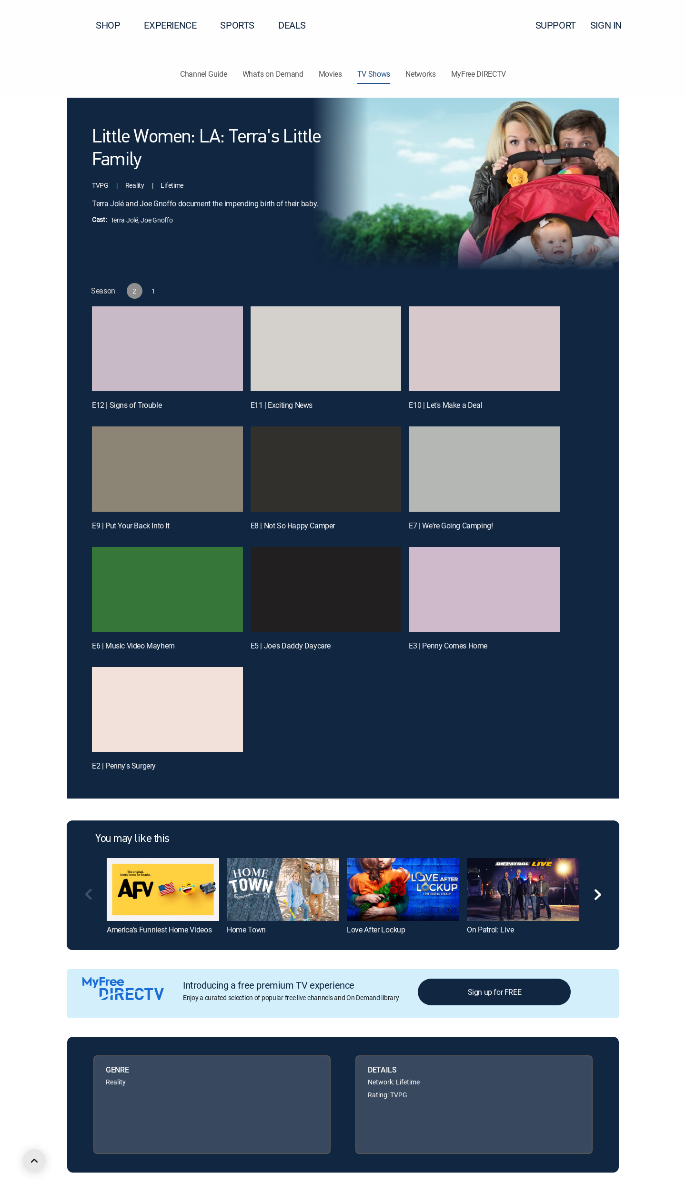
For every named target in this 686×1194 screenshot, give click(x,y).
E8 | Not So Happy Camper (293, 525)
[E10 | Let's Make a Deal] (484, 348)
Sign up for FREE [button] (495, 992)
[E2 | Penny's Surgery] (167, 709)
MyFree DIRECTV (478, 74)
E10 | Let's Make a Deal (445, 405)
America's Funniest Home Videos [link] (159, 929)
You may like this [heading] (132, 839)
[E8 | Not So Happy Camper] (326, 468)
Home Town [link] (246, 929)
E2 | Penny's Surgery (124, 765)
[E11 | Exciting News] (326, 348)
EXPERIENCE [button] (176, 25)
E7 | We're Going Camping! (451, 525)
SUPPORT (555, 25)
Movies (330, 74)
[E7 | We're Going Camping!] (484, 468)
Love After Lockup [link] (376, 929)
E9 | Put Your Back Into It (131, 525)
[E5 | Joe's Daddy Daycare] (326, 589)
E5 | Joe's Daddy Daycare (291, 645)
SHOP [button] (113, 25)
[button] (662, 25)
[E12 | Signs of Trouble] (167, 348)
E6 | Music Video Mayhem (133, 645)
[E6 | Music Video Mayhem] (167, 589)
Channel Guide (203, 74)
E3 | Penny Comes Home (448, 645)
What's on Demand (272, 74)
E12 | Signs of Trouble (126, 405)
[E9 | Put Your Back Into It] (167, 468)
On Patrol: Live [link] (490, 929)
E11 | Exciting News (282, 405)
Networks (420, 74)
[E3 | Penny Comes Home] (484, 589)
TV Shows (373, 74)
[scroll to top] (34, 1160)
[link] (163, 889)
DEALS (292, 25)
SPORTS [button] (243, 25)
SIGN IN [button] (611, 25)
